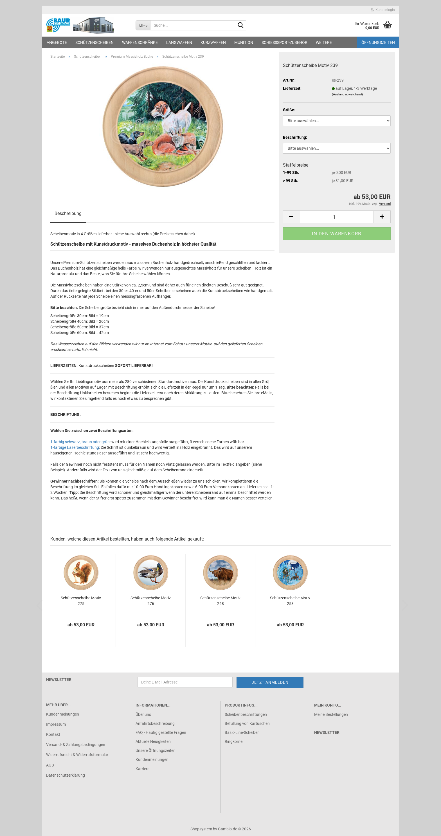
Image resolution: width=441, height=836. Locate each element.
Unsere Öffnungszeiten (156, 750)
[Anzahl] (337, 216)
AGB (50, 765)
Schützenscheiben (94, 42)
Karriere (142, 768)
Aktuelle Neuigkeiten (153, 741)
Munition (243, 42)
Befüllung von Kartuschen (247, 723)
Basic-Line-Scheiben (242, 732)
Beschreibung (68, 213)
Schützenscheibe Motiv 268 (220, 601)
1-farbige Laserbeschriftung (74, 447)
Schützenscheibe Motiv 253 (290, 601)
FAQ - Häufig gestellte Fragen (161, 732)
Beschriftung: (295, 137)
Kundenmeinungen (62, 714)
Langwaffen (179, 42)
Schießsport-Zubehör (284, 42)
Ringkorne (233, 741)
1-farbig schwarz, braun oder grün (80, 442)
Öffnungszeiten (378, 42)
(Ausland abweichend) (347, 94)
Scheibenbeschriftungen (246, 714)
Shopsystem (201, 829)
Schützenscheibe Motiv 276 (150, 601)
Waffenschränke (140, 42)
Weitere (324, 42)
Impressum (56, 724)
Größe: (289, 109)
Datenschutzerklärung (65, 775)
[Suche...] (143, 25)
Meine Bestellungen (331, 714)
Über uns (143, 714)
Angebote (57, 42)
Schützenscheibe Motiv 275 (81, 601)
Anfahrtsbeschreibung (155, 723)
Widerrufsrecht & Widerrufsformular (77, 754)
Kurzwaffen (213, 42)
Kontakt (53, 734)
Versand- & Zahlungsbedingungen (75, 744)
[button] (291, 216)
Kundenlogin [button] (383, 10)
